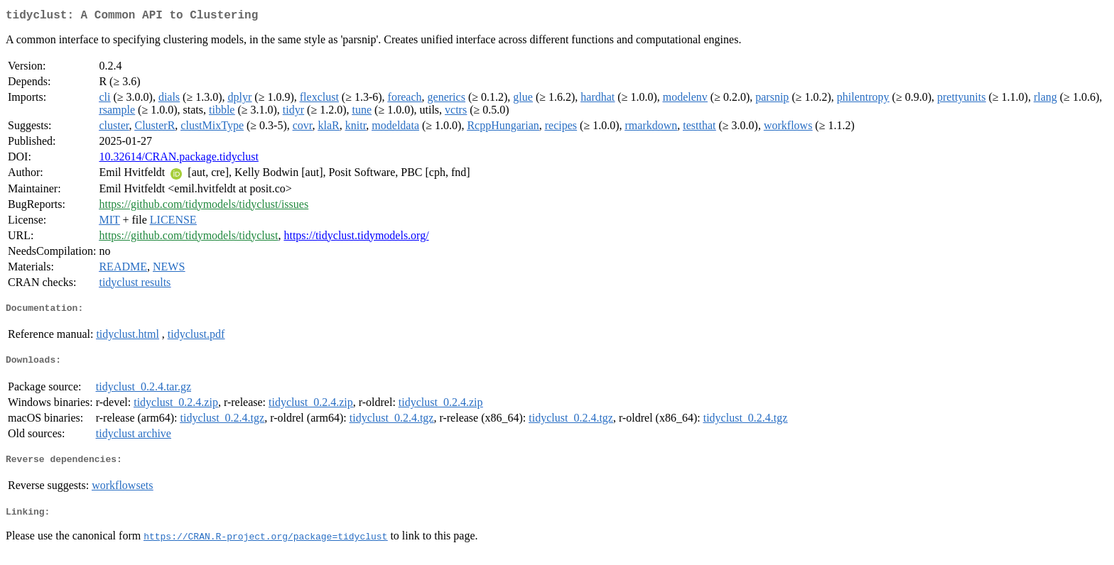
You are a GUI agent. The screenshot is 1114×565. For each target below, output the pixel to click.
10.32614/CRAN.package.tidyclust (178, 159)
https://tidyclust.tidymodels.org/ (355, 238)
